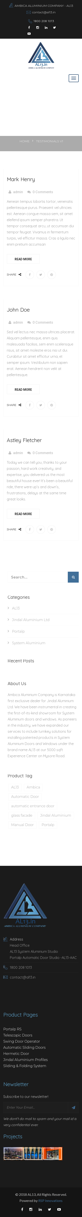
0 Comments (43, 192)
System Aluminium (28, 643)
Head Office (20, 945)
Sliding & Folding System (24, 1066)
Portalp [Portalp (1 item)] (48, 825)
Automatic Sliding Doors (24, 1047)
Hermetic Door (16, 1054)
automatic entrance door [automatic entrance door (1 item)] (32, 806)
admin (18, 192)
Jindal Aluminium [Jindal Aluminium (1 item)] (55, 815)
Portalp (18, 631)
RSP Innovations (50, 1200)
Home (25, 141)
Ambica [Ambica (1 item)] (33, 787)
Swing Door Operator (21, 1041)
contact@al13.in (44, 12)
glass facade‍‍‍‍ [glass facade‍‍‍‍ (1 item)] (21, 815)
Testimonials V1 (49, 141)
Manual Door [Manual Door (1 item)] (22, 825)
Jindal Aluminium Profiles (25, 1060)
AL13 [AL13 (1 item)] (15, 787)
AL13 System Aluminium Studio (34, 951)
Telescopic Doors (17, 1035)
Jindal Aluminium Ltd (31, 620)
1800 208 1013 (43, 21)
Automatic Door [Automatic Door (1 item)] (25, 797)
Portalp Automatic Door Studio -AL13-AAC (43, 957)
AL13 (16, 608)
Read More (23, 259)
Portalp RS (12, 1029)
